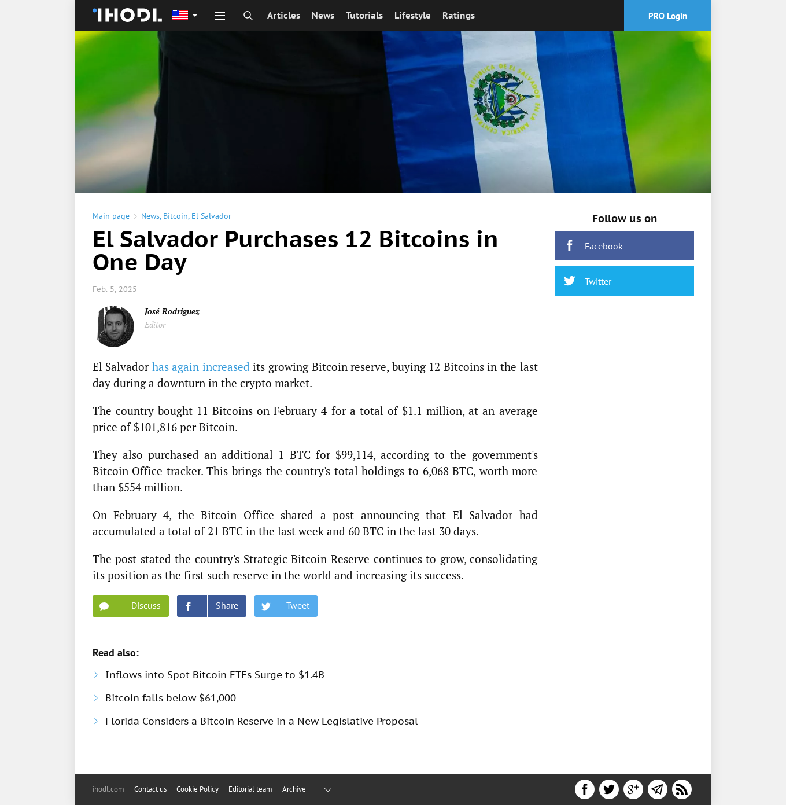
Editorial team (250, 789)
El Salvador (211, 224)
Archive (294, 789)
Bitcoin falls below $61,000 (170, 706)
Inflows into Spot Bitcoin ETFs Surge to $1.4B (214, 683)
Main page (111, 224)
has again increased (201, 374)
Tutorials (364, 15)
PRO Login (667, 15)
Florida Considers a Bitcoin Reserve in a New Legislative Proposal (261, 729)
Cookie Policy (197, 789)
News (323, 15)
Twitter (587, 289)
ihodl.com (108, 789)
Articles (283, 15)
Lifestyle (412, 15)
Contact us (150, 789)
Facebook (593, 254)
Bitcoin (175, 224)
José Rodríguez (172, 319)
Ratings (458, 15)
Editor (155, 332)
